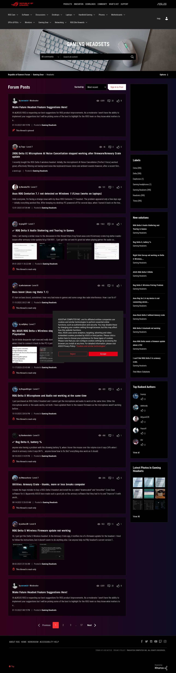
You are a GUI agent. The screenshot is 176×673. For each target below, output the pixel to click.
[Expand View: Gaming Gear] (50, 22)
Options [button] (163, 75)
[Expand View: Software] (31, 15)
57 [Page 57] (81, 625)
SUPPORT (124, 4)
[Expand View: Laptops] (74, 15)
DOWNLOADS (90, 4)
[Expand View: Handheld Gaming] (94, 15)
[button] (138, 482)
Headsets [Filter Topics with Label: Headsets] (136, 195)
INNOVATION (78, 4)
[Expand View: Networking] (65, 22)
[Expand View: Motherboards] (124, 15)
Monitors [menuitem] (28, 22)
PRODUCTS (67, 4)
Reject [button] (73, 352)
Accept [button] (103, 352)
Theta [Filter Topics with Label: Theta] (135, 201)
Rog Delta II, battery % (29, 442)
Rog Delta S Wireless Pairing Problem (148, 285)
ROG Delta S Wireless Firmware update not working (41, 530)
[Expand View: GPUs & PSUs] (20, 22)
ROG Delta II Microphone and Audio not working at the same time (49, 395)
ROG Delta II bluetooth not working (146, 328)
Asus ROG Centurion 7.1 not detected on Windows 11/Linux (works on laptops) (57, 193)
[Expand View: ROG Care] (17, 15)
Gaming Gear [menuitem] (43, 22)
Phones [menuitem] (102, 15)
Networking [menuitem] (59, 22)
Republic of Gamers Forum (19, 75)
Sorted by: (79, 87)
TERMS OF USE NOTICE (104, 650)
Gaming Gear (38, 75)
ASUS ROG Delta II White (143, 272)
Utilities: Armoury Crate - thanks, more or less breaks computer (48, 484)
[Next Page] (92, 625)
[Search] (98, 56)
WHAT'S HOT (114, 4)
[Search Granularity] (50, 56)
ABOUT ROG (14, 642)
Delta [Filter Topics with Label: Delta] (135, 173)
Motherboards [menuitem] (116, 15)
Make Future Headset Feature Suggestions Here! (39, 107)
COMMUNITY (102, 4)
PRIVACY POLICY (119, 650)
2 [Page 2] (63, 625)
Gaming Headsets (49, 125)
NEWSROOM (33, 642)
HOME (23, 642)
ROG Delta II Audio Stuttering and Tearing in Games (45, 230)
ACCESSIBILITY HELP (49, 642)
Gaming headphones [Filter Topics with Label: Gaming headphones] (141, 184)
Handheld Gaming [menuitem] (85, 15)
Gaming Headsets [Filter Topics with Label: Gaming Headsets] (140, 190)
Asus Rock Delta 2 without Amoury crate (149, 315)
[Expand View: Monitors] (34, 22)
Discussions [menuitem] (40, 15)
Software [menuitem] (25, 15)
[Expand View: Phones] (106, 15)
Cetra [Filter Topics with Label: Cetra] (135, 168)
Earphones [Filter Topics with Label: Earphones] (137, 179)
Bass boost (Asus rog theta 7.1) (30, 292)
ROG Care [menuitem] (11, 15)
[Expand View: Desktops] (61, 15)
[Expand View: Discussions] (47, 15)
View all (136, 452)
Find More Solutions (141, 371)
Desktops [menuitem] (55, 15)
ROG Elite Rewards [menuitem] (77, 22)
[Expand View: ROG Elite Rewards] (86, 22)
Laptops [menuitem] (69, 15)
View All (136, 516)
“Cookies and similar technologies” (70, 344)
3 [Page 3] (70, 625)
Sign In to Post (117, 87)
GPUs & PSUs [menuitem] (13, 22)
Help (158, 18)
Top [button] (12, 666)
